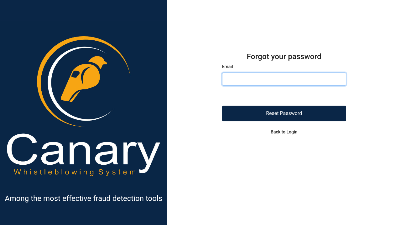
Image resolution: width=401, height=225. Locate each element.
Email (227, 66)
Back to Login (284, 132)
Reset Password (284, 114)
